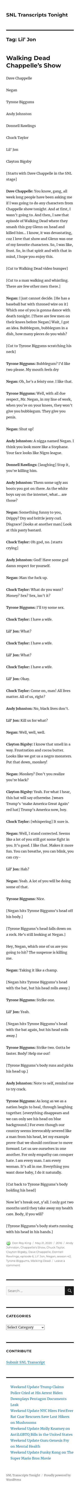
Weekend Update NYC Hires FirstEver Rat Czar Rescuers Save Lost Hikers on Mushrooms (41, 1417)
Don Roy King (21, 1243)
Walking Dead (41, 1260)
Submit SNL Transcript (25, 1362)
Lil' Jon (40, 1256)
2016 (59, 1243)
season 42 (64, 1256)
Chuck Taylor (55, 1247)
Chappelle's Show (32, 1247)
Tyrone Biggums (17, 1260)
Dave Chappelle (39, 1252)
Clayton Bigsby (16, 1252)
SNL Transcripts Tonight (37, 15)
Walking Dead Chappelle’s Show (33, 61)
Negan (51, 1256)
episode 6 (27, 1256)
